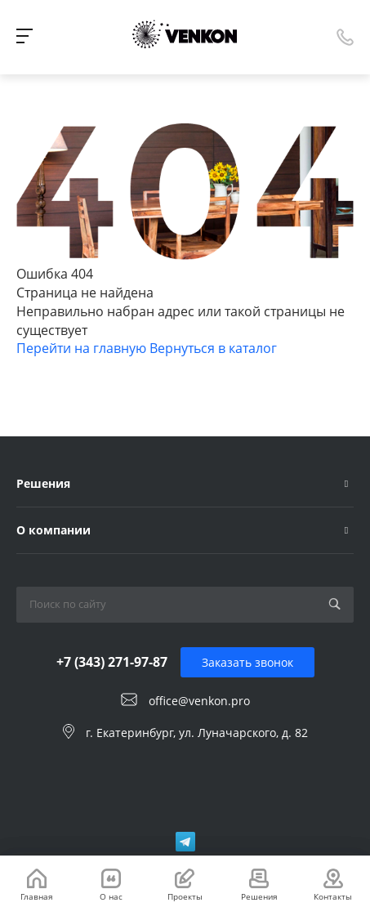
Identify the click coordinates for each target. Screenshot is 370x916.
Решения (43, 483)
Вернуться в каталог (213, 348)
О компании (53, 530)
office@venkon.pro (199, 700)
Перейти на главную (82, 348)
